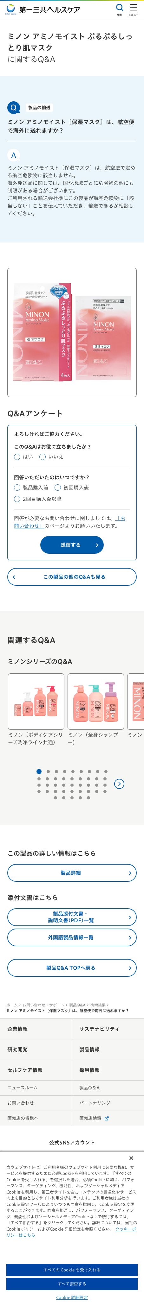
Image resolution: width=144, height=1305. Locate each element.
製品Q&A (77, 1005)
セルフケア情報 (25, 1070)
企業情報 (17, 1028)
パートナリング (94, 1103)
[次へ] (119, 784)
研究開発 (17, 1049)
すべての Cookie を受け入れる (72, 1270)
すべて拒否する (72, 1284)
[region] (72, 1228)
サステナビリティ (99, 1028)
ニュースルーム (22, 1088)
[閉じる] (131, 1158)
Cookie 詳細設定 (72, 1298)
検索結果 (98, 1005)
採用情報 (89, 1070)
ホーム (12, 1005)
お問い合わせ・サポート (43, 1005)
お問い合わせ (20, 1103)
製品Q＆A (89, 1088)
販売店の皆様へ (22, 1118)
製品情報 (89, 1049)
